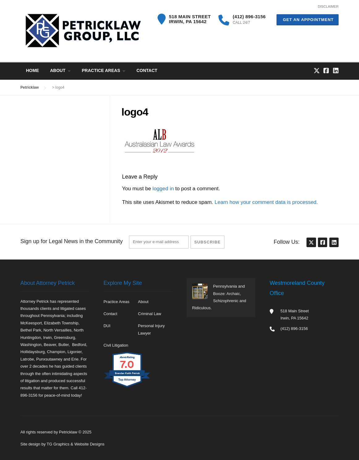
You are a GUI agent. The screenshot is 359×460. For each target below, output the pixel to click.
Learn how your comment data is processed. (266, 202)
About (57, 70)
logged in (163, 189)
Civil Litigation (115, 345)
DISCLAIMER (328, 6)
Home (32, 70)
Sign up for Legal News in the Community (71, 241)
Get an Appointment (307, 19)
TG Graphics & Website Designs (75, 444)
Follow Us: (287, 242)
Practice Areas (101, 70)
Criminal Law (149, 313)
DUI (106, 325)
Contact (147, 70)
